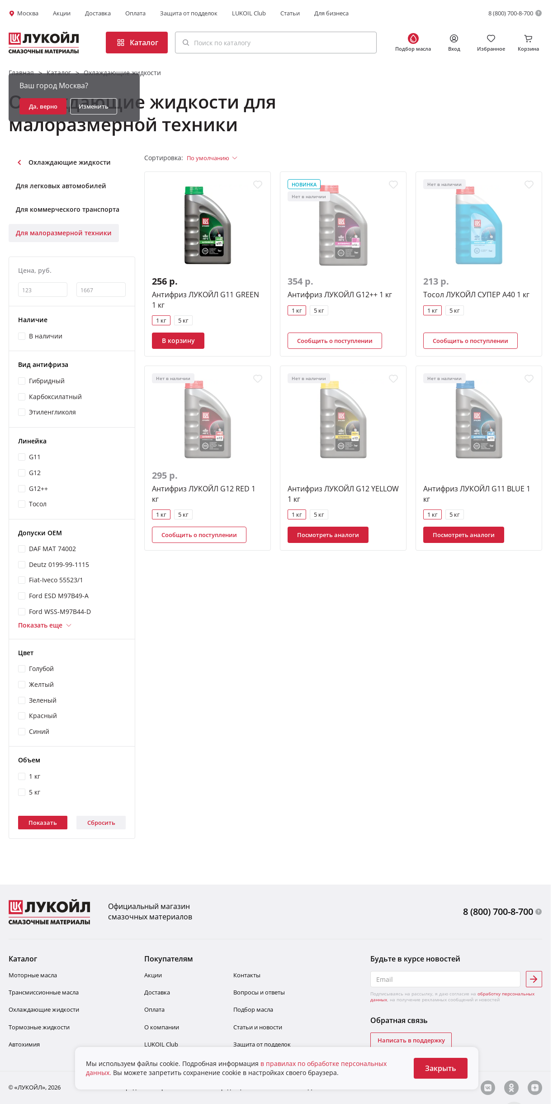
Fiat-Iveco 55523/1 (56, 580)
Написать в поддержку (411, 1040)
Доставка (98, 13)
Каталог (59, 72)
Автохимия (24, 1044)
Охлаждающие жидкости (122, 72)
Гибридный (47, 380)
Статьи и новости (257, 1027)
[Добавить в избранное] (257, 184)
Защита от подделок (188, 13)
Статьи (290, 13)
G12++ (38, 488)
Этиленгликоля (52, 412)
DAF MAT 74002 (52, 548)
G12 (35, 472)
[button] (276, 42)
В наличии (45, 336)
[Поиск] (186, 42)
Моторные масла (33, 975)
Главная (21, 72)
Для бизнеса (331, 13)
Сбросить (101, 822)
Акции (62, 13)
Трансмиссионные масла (44, 992)
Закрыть (440, 1068)
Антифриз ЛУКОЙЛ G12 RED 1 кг (203, 494)
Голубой (41, 668)
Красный (43, 715)
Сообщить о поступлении (335, 341)
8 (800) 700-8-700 (510, 13)
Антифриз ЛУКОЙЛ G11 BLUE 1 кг (476, 494)
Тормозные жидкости (39, 1027)
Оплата (135, 13)
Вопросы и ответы (259, 992)
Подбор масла (253, 1009)
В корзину (178, 340)
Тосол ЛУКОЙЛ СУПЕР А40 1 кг (476, 295)
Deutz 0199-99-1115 (59, 564)
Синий (39, 731)
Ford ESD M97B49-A (59, 595)
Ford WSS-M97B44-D (60, 611)
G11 (35, 456)
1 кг (34, 776)
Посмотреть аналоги (328, 535)
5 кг (34, 792)
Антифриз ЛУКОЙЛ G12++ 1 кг (340, 295)
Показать (42, 822)
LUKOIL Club (249, 13)
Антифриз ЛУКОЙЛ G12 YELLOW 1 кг (343, 494)
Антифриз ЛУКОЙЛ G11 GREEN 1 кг (205, 299)
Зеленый (43, 700)
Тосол (38, 504)
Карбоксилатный (55, 396)
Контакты (246, 975)
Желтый (41, 684)
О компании (161, 1027)
